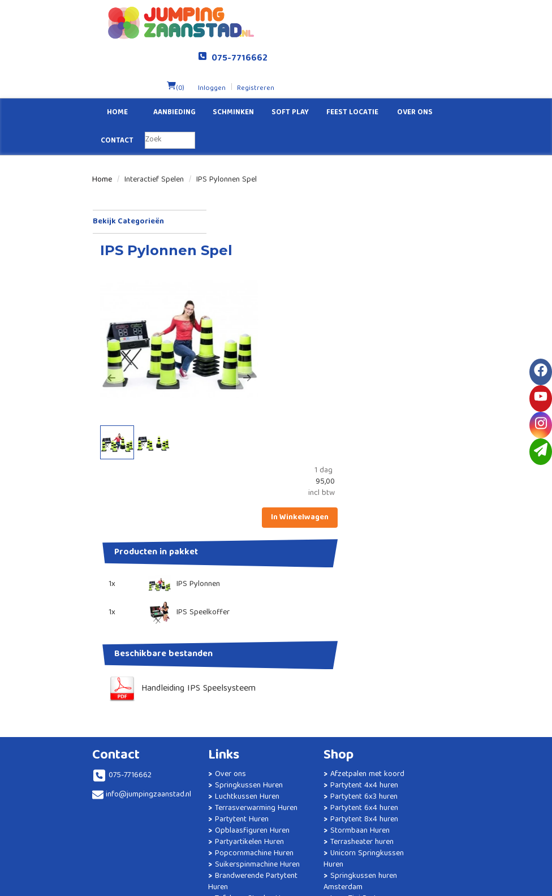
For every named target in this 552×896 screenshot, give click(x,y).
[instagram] (540, 425)
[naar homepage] (184, 23)
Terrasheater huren (323, 688)
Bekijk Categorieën (149, 177)
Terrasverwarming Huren (222, 648)
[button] (234, 286)
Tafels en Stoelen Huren (220, 784)
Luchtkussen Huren (227, 632)
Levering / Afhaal (415, 643)
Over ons (415, 68)
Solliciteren (406, 609)
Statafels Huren (221, 801)
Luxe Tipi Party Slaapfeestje (313, 750)
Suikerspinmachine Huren (223, 739)
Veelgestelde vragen (421, 632)
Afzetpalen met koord (313, 614)
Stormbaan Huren (321, 677)
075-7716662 (416, 13)
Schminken (233, 68)
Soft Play (290, 68)
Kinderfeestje (217, 835)
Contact (117, 96)
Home (117, 68)
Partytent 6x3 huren (325, 643)
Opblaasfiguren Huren (218, 682)
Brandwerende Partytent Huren (216, 761)
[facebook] (540, 372)
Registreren (427, 44)
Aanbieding (174, 68)
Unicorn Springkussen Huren (318, 705)
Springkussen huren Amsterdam (321, 728)
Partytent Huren (222, 666)
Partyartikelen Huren (229, 700)
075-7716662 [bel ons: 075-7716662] (130, 610)
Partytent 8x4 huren (325, 666)
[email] (540, 451)
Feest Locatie (352, 68)
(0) (348, 44)
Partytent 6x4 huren (325, 654)
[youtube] (540, 398)
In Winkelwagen (425, 226)
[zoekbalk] (170, 95)
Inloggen (384, 44)
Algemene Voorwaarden (403, 671)
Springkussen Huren (229, 620)
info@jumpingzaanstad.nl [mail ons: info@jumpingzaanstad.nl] (137, 629)
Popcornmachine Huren (220, 716)
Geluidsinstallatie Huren (220, 818)
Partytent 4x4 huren (325, 632)
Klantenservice (412, 620)
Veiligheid (403, 654)
